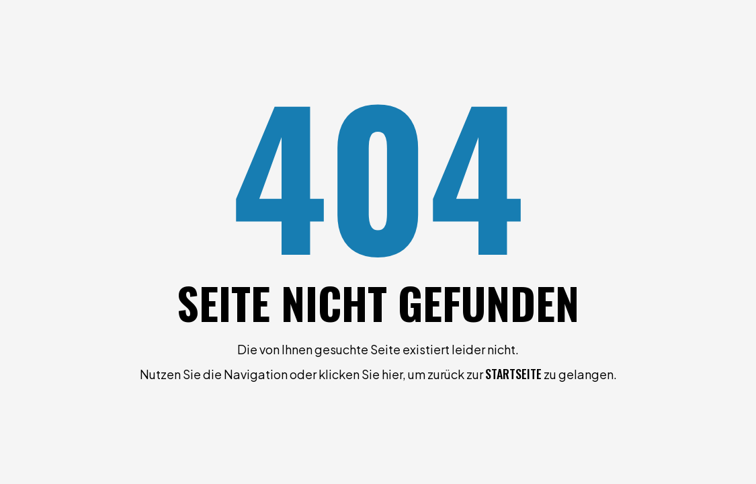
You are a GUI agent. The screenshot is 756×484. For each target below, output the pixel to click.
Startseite (513, 373)
